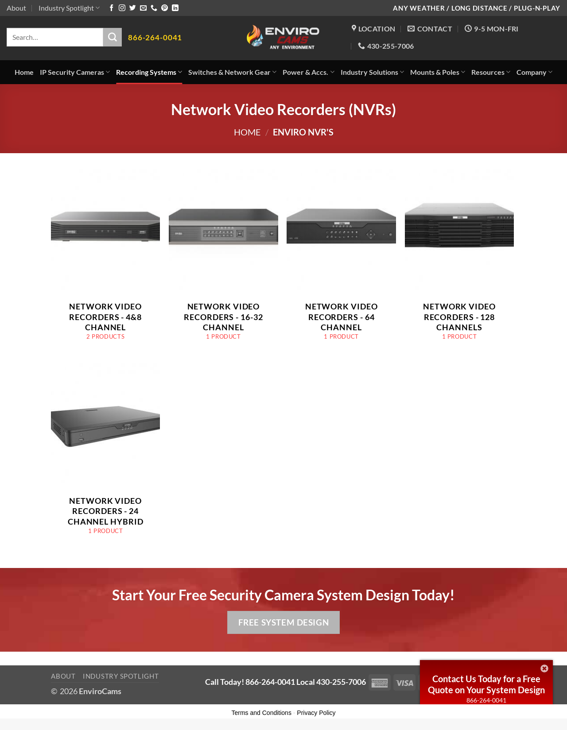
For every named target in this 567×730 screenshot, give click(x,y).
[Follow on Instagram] (122, 8)
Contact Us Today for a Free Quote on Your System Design (486, 684)
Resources (490, 72)
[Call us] (154, 8)
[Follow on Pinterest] (164, 8)
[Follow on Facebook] (111, 8)
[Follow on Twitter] (132, 8)
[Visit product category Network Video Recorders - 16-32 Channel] (223, 259)
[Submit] (112, 37)
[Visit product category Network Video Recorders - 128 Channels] (459, 259)
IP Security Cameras (75, 72)
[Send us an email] (143, 8)
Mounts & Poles (437, 72)
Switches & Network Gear (232, 72)
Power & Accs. (308, 72)
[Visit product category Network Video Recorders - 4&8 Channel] (105, 259)
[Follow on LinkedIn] (175, 8)
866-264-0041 (486, 700)
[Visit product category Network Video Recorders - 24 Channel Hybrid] (105, 453)
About (16, 8)
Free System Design (283, 622)
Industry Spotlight (69, 8)
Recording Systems (149, 72)
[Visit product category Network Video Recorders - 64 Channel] (341, 259)
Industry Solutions (372, 72)
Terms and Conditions (261, 712)
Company (534, 72)
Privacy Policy (316, 712)
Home (24, 72)
